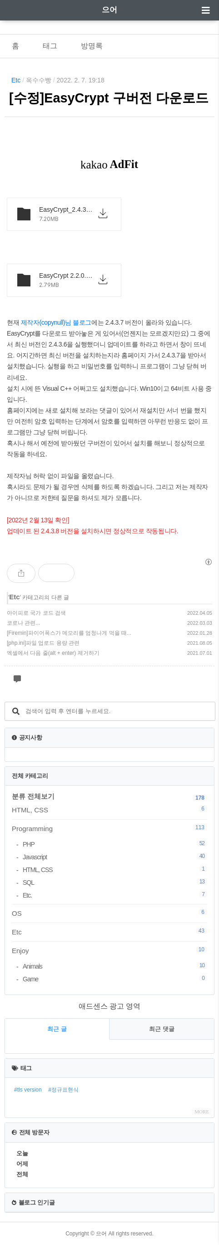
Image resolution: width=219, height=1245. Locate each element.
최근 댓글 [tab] (161, 1029)
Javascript (115, 857)
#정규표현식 (63, 1090)
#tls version (28, 1090)
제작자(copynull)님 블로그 (56, 322)
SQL (115, 882)
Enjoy (109, 950)
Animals (115, 966)
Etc (15, 80)
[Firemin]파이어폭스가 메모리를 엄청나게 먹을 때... (69, 633)
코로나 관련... (23, 623)
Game (115, 979)
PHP (115, 844)
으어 (109, 9)
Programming (109, 828)
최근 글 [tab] (57, 1029)
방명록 (92, 46)
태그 (50, 46)
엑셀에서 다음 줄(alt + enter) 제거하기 (53, 653)
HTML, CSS (109, 810)
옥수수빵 (38, 80)
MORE (201, 1111)
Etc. (115, 895)
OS (109, 913)
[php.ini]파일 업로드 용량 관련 (43, 643)
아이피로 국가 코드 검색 (36, 613)
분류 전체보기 (33, 796)
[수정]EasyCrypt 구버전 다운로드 (109, 98)
